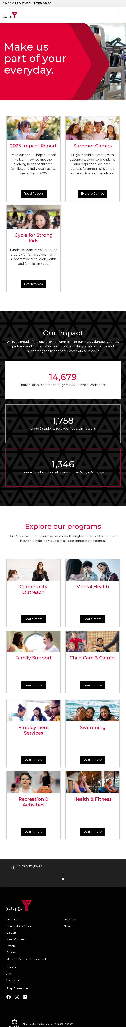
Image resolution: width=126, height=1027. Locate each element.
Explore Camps (92, 193)
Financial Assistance (19, 926)
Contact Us (13, 919)
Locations (70, 919)
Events (10, 945)
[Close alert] (63, 879)
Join (9, 973)
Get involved (33, 284)
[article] (63, 873)
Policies (11, 952)
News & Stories (16, 939)
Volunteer (13, 980)
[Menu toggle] (121, 14)
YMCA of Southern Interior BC (27, 3)
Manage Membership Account (26, 959)
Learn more (33, 619)
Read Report (33, 193)
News (67, 926)
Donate (11, 967)
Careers (11, 932)
